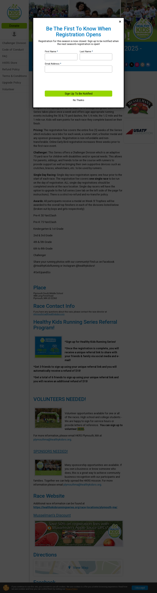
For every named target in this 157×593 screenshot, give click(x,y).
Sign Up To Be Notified (78, 93)
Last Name (86, 51)
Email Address (53, 64)
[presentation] (68, 82)
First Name (51, 51)
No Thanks (78, 100)
